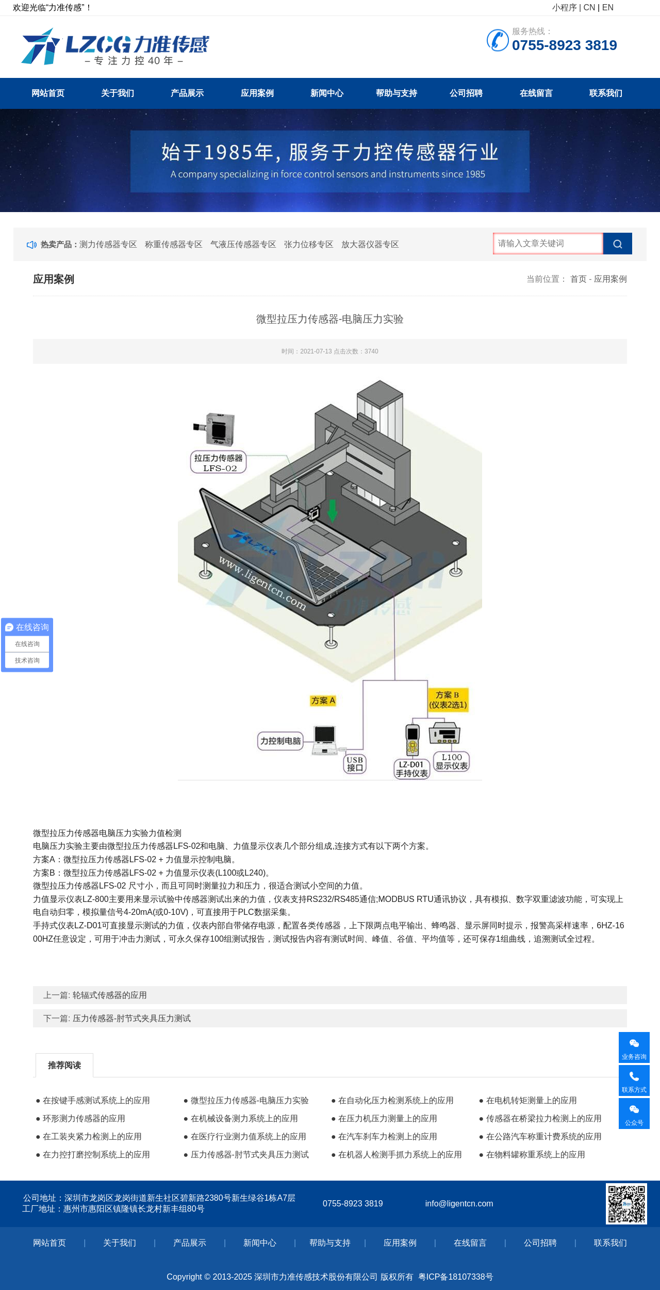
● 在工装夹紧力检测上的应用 (89, 1136)
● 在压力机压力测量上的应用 (384, 1118)
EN (608, 7)
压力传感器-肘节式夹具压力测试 (132, 1018)
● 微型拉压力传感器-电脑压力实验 (245, 1100)
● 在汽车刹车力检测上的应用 (384, 1136)
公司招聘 (466, 93)
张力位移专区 (309, 244)
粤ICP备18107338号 (455, 1276)
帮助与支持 (396, 93)
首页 (578, 279)
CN (590, 7)
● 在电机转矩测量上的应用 (527, 1100)
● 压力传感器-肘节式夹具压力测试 (245, 1154)
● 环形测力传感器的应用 (80, 1118)
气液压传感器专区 (243, 244)
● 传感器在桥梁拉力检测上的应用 (539, 1118)
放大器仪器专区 (370, 244)
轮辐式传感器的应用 (110, 995)
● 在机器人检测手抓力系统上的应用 (396, 1154)
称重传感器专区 (174, 244)
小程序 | (567, 7)
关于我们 (117, 93)
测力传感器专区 (108, 244)
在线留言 (536, 93)
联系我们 (605, 93)
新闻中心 (326, 93)
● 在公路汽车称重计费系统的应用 (539, 1136)
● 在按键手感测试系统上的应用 (93, 1100)
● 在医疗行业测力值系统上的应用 (244, 1136)
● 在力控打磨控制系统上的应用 (93, 1154)
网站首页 (47, 93)
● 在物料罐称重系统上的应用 (531, 1154)
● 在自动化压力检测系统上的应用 (392, 1100)
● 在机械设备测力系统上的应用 (240, 1118)
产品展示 (187, 93)
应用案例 (257, 93)
